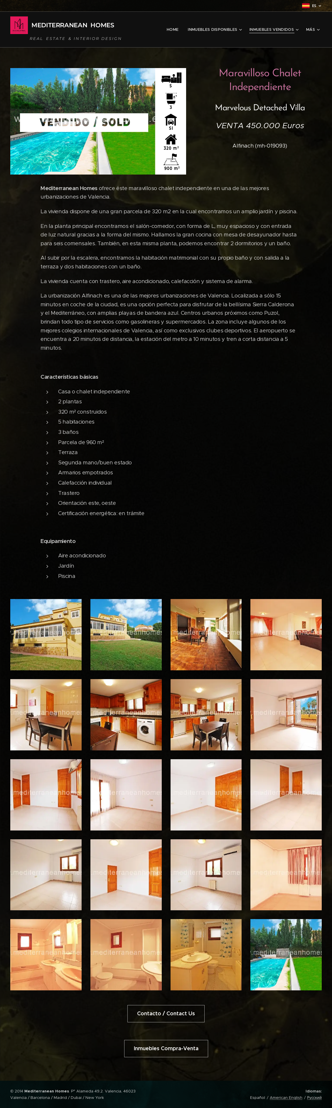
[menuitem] (174, 29)
